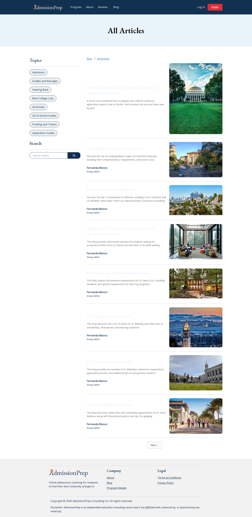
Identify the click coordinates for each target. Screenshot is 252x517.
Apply (215, 7)
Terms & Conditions (169, 477)
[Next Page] (155, 445)
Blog (89, 58)
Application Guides (43, 133)
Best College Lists (43, 98)
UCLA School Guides (44, 115)
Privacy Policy (166, 483)
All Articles (38, 107)
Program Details (116, 488)
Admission (38, 72)
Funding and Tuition (44, 124)
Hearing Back (40, 89)
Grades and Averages (45, 81)
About (110, 477)
